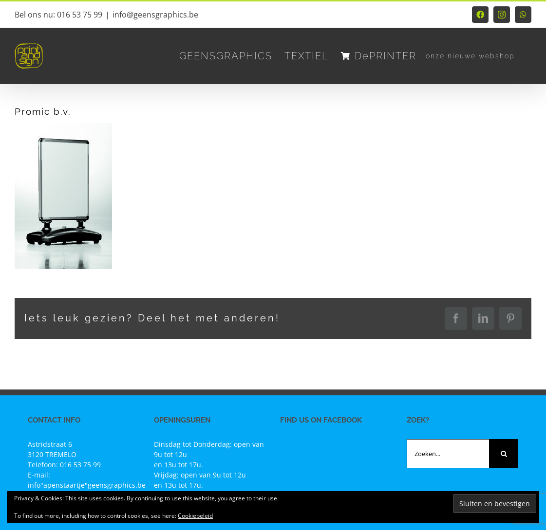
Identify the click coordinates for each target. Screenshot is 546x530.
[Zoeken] (503, 453)
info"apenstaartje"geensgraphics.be (87, 485)
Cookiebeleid (195, 516)
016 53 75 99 (80, 464)
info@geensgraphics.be (155, 14)
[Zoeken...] (448, 453)
